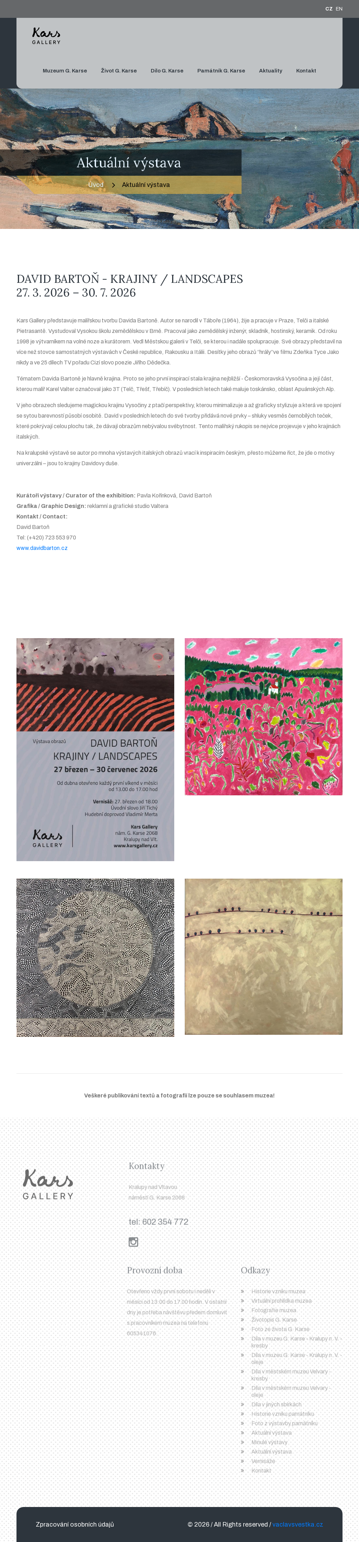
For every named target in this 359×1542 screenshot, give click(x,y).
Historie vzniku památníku (282, 1417)
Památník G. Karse (221, 71)
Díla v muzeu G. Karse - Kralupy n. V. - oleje (296, 1361)
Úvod (95, 184)
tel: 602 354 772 (158, 1224)
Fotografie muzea (273, 1313)
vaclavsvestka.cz (297, 1524)
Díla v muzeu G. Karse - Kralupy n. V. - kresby (296, 1345)
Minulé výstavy (269, 1445)
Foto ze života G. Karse (280, 1332)
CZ (329, 9)
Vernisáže (263, 1464)
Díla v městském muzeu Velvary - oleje (291, 1394)
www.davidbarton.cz (42, 548)
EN (339, 9)
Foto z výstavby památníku (284, 1426)
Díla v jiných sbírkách (276, 1407)
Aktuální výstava (271, 1436)
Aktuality (270, 71)
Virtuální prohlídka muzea (281, 1304)
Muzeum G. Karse (65, 71)
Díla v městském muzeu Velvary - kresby (291, 1378)
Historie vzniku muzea (278, 1294)
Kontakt (306, 71)
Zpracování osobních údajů (75, 1524)
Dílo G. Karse (167, 71)
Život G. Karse (119, 71)
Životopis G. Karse (274, 1323)
